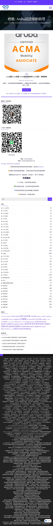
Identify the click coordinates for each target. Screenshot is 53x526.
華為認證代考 (38, 395)
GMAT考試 (5, 248)
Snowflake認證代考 (45, 412)
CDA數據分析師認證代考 (9, 395)
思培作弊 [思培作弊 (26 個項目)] (34, 324)
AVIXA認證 (5, 417)
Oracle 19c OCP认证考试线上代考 (13, 404)
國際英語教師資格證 (8, 283)
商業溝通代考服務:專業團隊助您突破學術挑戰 (14, 482)
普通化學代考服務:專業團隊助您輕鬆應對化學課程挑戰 (27, 514)
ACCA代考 (35, 358)
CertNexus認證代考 (38, 385)
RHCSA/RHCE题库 (19, 398)
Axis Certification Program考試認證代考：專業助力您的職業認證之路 (27, 449)
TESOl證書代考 (32, 366)
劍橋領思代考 (7, 377)
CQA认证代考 (46, 406)
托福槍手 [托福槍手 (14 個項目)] (31, 326)
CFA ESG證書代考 (47, 395)
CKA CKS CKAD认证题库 (34, 396)
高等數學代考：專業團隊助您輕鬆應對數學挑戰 (40, 501)
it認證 (26, 74)
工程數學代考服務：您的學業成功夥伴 (39, 484)
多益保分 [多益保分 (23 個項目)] (4, 324)
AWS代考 (42, 362)
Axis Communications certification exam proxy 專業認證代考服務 (22, 425)
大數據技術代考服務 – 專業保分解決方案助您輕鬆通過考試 (27, 463)
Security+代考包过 (16, 409)
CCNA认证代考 (25, 404)
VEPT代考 (48, 377)
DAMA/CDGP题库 (45, 398)
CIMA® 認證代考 (17, 419)
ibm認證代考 (16, 370)
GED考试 (5, 245)
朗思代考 (21, 360)
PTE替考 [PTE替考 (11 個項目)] (23, 321)
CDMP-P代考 (48, 408)
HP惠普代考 (41, 363)
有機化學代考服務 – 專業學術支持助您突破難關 (27, 519)
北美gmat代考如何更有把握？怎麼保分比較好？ (14, 343)
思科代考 (32, 360)
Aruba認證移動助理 (34, 93)
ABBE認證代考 (46, 415)
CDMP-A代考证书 (7, 408)
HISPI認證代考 (47, 385)
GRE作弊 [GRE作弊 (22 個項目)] (33, 316)
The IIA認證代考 (48, 389)
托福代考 (6, 358)
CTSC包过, (7, 412)
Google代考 (25, 379)
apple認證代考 (31, 368)
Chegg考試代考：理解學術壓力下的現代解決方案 (39, 442)
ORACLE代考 (29, 365)
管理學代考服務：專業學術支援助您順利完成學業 (40, 477)
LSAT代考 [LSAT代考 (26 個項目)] (38, 319)
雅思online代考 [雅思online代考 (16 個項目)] (4, 329)
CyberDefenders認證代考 (15, 381)
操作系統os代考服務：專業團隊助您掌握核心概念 (27, 455)
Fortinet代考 (37, 365)
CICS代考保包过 (44, 409)
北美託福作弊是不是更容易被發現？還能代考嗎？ (14, 340)
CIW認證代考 (14, 368)
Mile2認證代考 (46, 384)
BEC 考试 (5, 221)
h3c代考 (37, 360)
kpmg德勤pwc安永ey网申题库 (26, 400)
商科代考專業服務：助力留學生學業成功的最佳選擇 (15, 477)
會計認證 (5, 291)
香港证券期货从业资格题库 (41, 400)
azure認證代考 (46, 368)
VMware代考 (22, 365)
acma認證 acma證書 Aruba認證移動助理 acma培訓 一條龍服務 (26, 77)
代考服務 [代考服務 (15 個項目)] (27, 321)
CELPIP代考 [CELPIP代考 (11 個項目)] (3, 316)
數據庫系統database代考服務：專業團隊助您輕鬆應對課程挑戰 (27, 454)
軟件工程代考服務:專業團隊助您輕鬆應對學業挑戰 (16, 458)
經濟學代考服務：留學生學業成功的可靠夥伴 (27, 490)
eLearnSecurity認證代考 (34, 382)
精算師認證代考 (26, 371)
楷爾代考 (6, 363)
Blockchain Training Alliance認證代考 (41, 387)
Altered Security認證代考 (34, 379)
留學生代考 (15, 365)
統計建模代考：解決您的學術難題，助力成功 (27, 465)
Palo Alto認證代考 (11, 393)
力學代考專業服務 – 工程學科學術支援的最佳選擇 (15, 485)
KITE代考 (7, 379)
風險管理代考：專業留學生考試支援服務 (42, 474)
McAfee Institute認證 (27, 387)
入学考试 (5, 275)
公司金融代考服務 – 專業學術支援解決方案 (16, 471)
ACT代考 (48, 358)
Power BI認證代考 (9, 411)
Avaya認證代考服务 (34, 427)
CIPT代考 (22, 408)
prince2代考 (18, 363)
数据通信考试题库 (9, 398)
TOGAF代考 (12, 363)
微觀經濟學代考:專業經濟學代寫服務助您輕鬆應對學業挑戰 (27, 492)
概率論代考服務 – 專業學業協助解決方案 (14, 503)
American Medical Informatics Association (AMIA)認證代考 (36, 433)
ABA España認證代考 (23, 414)
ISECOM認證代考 (29, 389)
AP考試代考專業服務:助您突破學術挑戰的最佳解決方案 (27, 438)
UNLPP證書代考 (48, 366)
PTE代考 (5, 264)
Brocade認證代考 (33, 420)
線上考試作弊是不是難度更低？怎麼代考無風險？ (14, 337)
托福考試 (5, 288)
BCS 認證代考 (16, 423)
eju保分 (5, 242)
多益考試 (5, 285)
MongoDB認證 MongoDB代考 (36, 374)
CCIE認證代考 (38, 373)
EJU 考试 (5, 240)
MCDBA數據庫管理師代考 (37, 371)
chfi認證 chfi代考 (24, 374)
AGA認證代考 (8, 419)
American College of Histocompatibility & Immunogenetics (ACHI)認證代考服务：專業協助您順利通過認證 (27, 431)
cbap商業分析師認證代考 (17, 377)
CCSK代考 (48, 362)
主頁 (16, 1)
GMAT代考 (41, 358)
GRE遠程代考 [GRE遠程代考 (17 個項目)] (16, 319)
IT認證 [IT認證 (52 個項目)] (23, 319)
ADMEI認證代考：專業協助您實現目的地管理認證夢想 (38, 444)
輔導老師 (20, 1)
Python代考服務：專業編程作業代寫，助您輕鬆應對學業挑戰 (27, 466)
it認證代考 (48, 363)
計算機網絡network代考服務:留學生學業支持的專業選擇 (16, 457)
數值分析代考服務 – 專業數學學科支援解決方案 (16, 507)
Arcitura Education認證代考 (41, 435)
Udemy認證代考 (12, 417)
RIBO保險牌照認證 (15, 376)
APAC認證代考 (40, 417)
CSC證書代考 (24, 376)
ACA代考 (48, 365)
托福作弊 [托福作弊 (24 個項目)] (11, 326)
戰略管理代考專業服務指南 (40, 481)
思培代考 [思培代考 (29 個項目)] (28, 324)
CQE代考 (25, 406)
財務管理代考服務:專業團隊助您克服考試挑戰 (37, 479)
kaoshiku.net (40, 166)
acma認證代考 (15, 373)
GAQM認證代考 (20, 389)
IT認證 (44, 93)
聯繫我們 (35, 1)
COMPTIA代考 (34, 363)
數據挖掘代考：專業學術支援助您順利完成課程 (39, 462)
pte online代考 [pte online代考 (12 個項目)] (10, 321)
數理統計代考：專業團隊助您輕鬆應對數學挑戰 (17, 504)
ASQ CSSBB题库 (8, 396)
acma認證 (17, 93)
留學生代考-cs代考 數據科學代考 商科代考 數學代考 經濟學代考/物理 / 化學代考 (27, 447)
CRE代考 (42, 408)
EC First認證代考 (46, 390)
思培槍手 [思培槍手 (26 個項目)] (47, 324)
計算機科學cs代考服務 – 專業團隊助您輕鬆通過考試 (37, 450)
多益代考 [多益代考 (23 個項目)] (38, 321)
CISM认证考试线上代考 (25, 403)
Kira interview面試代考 (16, 379)
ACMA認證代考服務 (44, 428)
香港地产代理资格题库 (33, 401)
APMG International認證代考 (18, 385)
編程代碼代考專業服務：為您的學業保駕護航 (18, 452)
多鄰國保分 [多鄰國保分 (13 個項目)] (21, 324)
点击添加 (17, 163)
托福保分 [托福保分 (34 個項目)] (17, 326)
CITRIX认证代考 (7, 365)
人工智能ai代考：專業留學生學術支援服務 (41, 457)
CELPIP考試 (6, 232)
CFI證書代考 (7, 368)
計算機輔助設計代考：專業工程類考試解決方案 (37, 488)
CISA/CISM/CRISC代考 (16, 362)
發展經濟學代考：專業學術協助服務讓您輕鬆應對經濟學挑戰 (27, 498)
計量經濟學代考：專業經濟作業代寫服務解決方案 (27, 495)
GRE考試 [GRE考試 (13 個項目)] (11, 319)
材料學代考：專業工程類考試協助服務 (15, 488)
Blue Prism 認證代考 (42, 420)
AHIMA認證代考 (17, 433)
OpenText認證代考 (45, 392)
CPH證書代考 (39, 376)
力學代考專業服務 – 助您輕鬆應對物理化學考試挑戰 (16, 515)
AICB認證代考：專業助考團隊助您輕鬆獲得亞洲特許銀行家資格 (27, 439)
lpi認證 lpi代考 (6, 371)
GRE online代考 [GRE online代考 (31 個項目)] (17, 316)
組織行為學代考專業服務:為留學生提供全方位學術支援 (20, 481)
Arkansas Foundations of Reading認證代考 (19, 436)
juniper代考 (45, 370)
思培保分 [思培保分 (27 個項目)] (41, 324)
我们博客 (43, 365)
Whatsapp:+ (4, 163)
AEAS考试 (5, 213)
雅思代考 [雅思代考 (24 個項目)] (17, 329)
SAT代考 (5, 360)
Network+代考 (29, 408)
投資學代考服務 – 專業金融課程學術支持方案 (38, 473)
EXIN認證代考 (29, 385)
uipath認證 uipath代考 (16, 371)
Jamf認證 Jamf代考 (35, 392)
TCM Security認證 (39, 389)
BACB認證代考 (24, 423)
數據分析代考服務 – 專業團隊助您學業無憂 (41, 460)
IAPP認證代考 (25, 382)
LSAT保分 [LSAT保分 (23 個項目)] (4, 321)
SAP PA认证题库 (45, 396)
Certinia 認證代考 (11, 420)
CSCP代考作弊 (26, 411)
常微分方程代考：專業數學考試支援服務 (38, 504)
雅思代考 (12, 358)
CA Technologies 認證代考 (22, 420)
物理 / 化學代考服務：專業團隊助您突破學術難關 (27, 511)
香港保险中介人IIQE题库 (12, 400)
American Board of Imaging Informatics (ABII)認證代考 (25, 428)
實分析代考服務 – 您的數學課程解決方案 (15, 506)
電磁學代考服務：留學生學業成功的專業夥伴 (39, 515)
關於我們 (29, 1)
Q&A (25, 1)
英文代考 (5, 299)
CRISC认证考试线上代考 (38, 403)
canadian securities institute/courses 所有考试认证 (41, 414)
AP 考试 (5, 218)
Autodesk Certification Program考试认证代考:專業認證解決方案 (27, 446)
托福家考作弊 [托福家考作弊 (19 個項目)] (25, 326)
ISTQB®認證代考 (8, 415)
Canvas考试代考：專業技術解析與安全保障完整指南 (15, 442)
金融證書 (5, 304)
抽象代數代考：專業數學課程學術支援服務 (39, 507)
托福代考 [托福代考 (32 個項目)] (4, 326)
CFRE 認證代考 (25, 419)
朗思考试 (5, 293)
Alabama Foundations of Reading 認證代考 (40, 419)
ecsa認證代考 (23, 373)
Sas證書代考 (40, 366)
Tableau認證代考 (18, 411)
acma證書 (24, 93)
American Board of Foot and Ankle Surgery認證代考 (17, 427)
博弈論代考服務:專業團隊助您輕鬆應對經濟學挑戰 (15, 500)
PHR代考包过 (26, 412)
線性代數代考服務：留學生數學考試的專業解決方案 (37, 503)
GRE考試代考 (6, 251)
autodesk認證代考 (23, 368)
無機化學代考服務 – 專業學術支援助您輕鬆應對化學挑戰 (27, 520)
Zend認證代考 (30, 373)
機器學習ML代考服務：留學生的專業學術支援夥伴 (15, 462)
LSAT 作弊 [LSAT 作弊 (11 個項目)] (48, 319)
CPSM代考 (8, 409)
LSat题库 (33, 404)
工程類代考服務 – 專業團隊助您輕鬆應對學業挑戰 (17, 484)
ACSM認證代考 (8, 433)
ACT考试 (5, 210)
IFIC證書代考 (41, 377)
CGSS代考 (36, 408)
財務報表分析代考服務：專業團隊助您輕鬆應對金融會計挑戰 (17, 474)
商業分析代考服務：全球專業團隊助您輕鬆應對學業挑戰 (27, 476)
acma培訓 (10, 93)
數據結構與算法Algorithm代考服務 (38, 452)
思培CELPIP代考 (48, 376)
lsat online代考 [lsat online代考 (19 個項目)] (30, 319)
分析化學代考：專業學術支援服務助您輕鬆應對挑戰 (14, 522)
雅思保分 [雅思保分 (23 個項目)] (28, 329)
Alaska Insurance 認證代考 (35, 423)
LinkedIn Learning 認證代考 (27, 415)
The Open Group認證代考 (10, 390)
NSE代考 (30, 409)
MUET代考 (13, 412)
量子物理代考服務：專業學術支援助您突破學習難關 (38, 517)
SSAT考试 (5, 269)
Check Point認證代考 (25, 392)
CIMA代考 (4, 366)
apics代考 (40, 370)
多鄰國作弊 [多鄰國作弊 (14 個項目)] (16, 324)
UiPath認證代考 (6, 376)
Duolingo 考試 (6, 237)
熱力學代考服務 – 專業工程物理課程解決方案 (39, 485)
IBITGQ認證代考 (8, 387)
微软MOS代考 (35, 362)
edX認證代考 (49, 417)
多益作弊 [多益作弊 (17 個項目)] (43, 321)
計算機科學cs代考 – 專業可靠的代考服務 (14, 450)
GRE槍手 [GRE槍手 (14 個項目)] (43, 316)
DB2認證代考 (7, 373)
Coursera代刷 (36, 409)
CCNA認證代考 (6, 414)
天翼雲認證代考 (20, 395)
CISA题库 (27, 398)
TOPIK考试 (6, 272)
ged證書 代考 (48, 371)
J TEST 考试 (6, 256)
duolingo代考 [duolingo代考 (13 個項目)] (8, 316)
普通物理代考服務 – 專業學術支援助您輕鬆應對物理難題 (27, 512)
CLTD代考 (24, 409)
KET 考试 (5, 259)
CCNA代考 (16, 374)
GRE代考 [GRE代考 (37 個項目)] (26, 316)
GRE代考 (29, 358)
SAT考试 (5, 267)
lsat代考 (15, 360)
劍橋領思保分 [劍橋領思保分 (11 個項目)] (32, 321)
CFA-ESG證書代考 (29, 395)
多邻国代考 (23, 358)
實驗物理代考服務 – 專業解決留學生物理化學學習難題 (16, 523)
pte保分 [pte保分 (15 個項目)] (19, 321)
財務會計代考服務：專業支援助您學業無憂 (38, 471)
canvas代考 (5, 229)
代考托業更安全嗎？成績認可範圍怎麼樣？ (13, 349)
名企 (4, 280)
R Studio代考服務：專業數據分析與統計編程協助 (27, 468)
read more (26, 90)
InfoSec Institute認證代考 (10, 384)
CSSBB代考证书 (32, 406)
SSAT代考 (26, 360)
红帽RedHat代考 (27, 362)
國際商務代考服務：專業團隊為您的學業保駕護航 (38, 482)
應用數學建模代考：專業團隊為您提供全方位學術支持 (27, 509)
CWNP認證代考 (8, 392)
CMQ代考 (19, 412)
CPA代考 (22, 370)
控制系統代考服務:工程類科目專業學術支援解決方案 (38, 487)
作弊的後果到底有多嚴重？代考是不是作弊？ (13, 346)
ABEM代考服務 (42, 425)
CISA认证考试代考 (14, 403)
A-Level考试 (6, 208)
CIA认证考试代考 (18, 406)
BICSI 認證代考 (27, 422)
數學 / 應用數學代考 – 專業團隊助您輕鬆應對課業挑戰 (15, 501)
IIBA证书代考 (26, 363)
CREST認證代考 (45, 382)
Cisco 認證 (5, 234)
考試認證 (5, 296)
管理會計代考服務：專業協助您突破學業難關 (15, 473)
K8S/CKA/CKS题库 (35, 398)
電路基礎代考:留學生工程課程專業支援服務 (14, 487)
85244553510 (10, 163)
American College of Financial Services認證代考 (31, 430)
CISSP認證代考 (46, 373)
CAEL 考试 (5, 226)
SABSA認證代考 (6, 385)
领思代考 (18, 435)
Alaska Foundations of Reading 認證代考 (42, 422)
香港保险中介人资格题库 (8, 401)
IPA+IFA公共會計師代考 (21, 366)
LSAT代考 (5, 261)
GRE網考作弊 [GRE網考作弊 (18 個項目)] (4, 319)
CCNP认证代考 (45, 404)
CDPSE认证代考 (8, 406)
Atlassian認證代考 (44, 427)
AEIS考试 (5, 216)
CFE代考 (40, 406)
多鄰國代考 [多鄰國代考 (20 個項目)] (10, 324)
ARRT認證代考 (10, 435)
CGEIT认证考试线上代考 (46, 401)
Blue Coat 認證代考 (18, 422)
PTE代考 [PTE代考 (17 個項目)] (15, 321)
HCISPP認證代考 (45, 379)
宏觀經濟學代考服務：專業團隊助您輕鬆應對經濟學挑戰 (27, 493)
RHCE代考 (43, 360)
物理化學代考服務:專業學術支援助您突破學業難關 (40, 522)
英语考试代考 (14, 414)
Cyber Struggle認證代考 (22, 384)
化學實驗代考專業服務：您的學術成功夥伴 (40, 523)
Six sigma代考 (11, 366)
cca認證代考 (39, 368)
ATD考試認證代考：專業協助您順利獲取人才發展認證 (27, 441)
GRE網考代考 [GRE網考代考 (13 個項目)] (48, 316)
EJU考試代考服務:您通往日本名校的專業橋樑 (13, 444)
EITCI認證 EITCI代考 (39, 381)
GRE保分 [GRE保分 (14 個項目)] (38, 316)
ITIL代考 (49, 360)
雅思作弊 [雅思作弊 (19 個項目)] (22, 329)
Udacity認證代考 (21, 417)
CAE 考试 (5, 224)
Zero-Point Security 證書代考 (34, 390)
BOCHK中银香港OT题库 (21, 401)
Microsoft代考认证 (35, 412)
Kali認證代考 (16, 392)
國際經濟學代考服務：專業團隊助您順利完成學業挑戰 (27, 496)
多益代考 (17, 358)
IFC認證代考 (32, 376)
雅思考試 (5, 307)
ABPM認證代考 (15, 430)
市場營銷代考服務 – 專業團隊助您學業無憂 (16, 479)
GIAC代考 (34, 370)
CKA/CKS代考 (6, 362)
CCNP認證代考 (8, 374)
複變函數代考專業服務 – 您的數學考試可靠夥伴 (37, 506)
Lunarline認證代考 (17, 387)
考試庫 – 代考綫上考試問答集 (37, 436)
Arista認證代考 (8, 428)
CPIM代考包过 (15, 408)
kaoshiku (22, 80)
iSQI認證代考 (17, 415)
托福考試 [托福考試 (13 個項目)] (44, 326)
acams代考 (28, 370)
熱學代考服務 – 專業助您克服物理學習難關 (14, 517)
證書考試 (5, 301)
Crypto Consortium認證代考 (8, 389)
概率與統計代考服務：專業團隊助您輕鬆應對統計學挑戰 (16, 460)
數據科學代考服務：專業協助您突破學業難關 (39, 458)
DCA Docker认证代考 (44, 411)
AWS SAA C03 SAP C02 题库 (20, 396)
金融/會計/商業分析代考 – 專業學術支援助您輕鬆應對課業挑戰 (27, 469)
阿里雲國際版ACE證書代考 (30, 377)
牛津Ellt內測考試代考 (31, 393)
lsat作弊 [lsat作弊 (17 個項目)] (44, 319)
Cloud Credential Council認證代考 (12, 382)
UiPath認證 (46, 374)
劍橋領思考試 (6, 277)
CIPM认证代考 (34, 411)
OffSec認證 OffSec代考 (27, 381)
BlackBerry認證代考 (8, 422)
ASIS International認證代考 (35, 384)
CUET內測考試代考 (42, 393)
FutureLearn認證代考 (31, 417)
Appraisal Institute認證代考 (27, 435)
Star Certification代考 (21, 390)
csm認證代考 (9, 370)
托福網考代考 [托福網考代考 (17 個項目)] (37, 326)
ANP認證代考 (38, 415)
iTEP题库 (38, 404)
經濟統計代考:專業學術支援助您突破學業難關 (39, 500)
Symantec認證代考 (21, 393)
